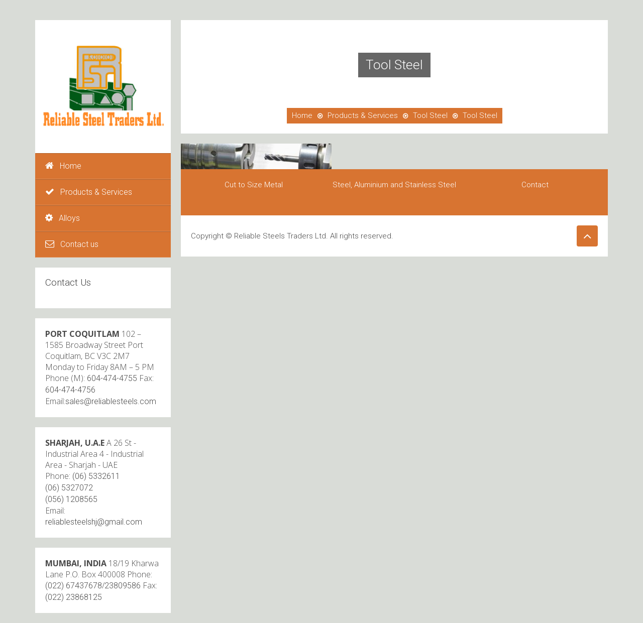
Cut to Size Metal (254, 184)
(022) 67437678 (73, 585)
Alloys (62, 218)
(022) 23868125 (73, 597)
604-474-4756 (70, 390)
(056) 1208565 (71, 499)
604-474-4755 (112, 378)
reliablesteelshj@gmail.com (93, 522)
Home (63, 166)
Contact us (71, 244)
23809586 (122, 585)
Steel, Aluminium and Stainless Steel (394, 184)
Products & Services (88, 192)
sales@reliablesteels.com (110, 401)
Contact (535, 184)
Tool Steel (430, 115)
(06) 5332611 (96, 476)
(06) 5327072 (69, 487)
